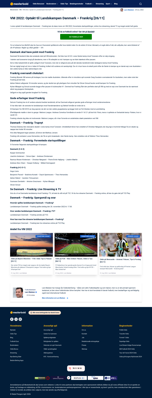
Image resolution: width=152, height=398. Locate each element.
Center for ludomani (50, 334)
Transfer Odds (124, 334)
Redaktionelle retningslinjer (90, 341)
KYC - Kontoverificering (51, 357)
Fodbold (88, 4)
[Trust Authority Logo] (58, 378)
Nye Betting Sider (15, 357)
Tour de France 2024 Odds (128, 353)
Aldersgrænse (48, 353)
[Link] (31, 245)
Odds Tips (64, 4)
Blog (115, 4)
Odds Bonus (14, 349)
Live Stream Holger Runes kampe (130, 345)
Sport (108, 4)
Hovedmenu (15, 325)
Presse (84, 345)
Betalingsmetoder (76, 4)
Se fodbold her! (76, 37)
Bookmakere (51, 4)
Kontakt (84, 334)
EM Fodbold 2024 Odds (127, 349)
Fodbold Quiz (14, 341)
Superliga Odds (124, 341)
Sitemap (84, 349)
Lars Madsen (129, 10)
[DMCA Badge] (40, 378)
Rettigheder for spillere (51, 341)
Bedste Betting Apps (16, 360)
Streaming (100, 4)
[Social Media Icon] (12, 319)
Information (87, 325)
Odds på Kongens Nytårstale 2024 (130, 357)
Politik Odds (123, 330)
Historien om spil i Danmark (52, 345)
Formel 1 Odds (124, 338)
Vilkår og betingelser (50, 349)
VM (20, 10)
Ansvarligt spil (50, 325)
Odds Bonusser (38, 4)
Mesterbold (14, 10)
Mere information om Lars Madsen (55, 298)
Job (83, 338)
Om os (84, 330)
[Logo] (19, 313)
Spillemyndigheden (50, 338)
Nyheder (13, 330)
